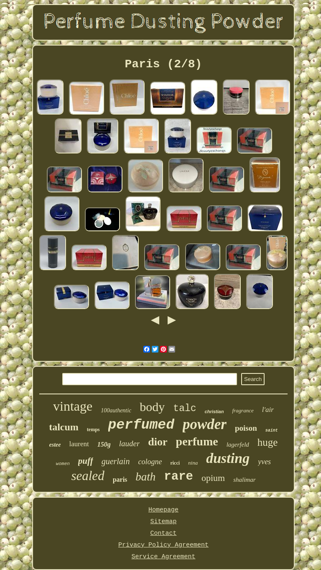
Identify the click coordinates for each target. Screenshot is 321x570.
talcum (64, 427)
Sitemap (163, 521)
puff (85, 461)
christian (214, 411)
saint (271, 430)
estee (55, 445)
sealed (87, 475)
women (63, 463)
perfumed (141, 425)
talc (184, 408)
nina (193, 463)
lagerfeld (238, 444)
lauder (129, 443)
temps (93, 429)
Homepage (163, 510)
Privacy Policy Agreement (163, 545)
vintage (72, 406)
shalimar (244, 479)
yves (264, 462)
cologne (150, 462)
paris (120, 479)
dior (157, 442)
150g (104, 444)
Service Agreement (163, 556)
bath (145, 476)
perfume (197, 441)
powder (205, 424)
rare (178, 476)
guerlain (116, 461)
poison (246, 428)
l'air (268, 410)
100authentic (116, 410)
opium (213, 478)
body (152, 407)
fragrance (242, 410)
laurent (79, 444)
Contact (163, 533)
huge (267, 442)
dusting (228, 458)
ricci (175, 463)
